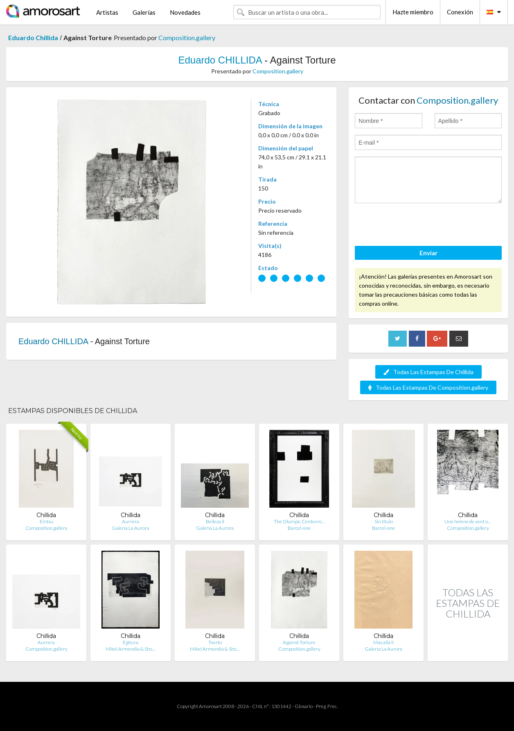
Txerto (215, 642)
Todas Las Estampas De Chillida (428, 371)
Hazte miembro (412, 12)
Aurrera (130, 521)
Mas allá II (383, 642)
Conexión (460, 12)
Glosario (304, 706)
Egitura (130, 642)
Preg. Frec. (327, 706)
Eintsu (46, 521)
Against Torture (299, 642)
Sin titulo (383, 521)
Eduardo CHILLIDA (220, 60)
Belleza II (215, 521)
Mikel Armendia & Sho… (131, 649)
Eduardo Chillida (33, 37)
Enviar (428, 253)
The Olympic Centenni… (299, 521)
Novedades (185, 12)
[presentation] (417, 226)
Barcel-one (299, 528)
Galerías (144, 12)
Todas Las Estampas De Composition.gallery (428, 387)
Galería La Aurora (130, 528)
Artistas (107, 12)
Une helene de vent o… (467, 521)
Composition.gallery (186, 37)
